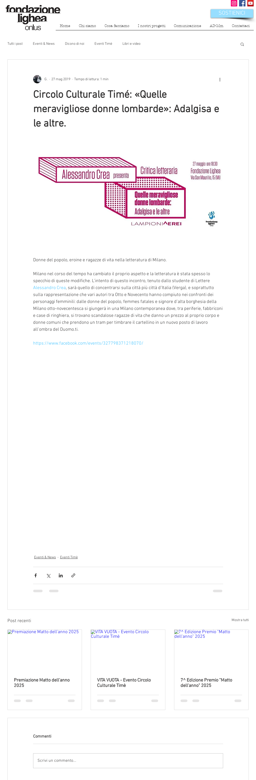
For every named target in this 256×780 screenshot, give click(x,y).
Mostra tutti (240, 620)
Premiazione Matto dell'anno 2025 (42, 683)
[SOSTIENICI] (232, 13)
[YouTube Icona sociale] (250, 3)
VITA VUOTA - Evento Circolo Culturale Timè (124, 683)
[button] (87, 27)
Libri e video (131, 44)
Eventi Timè (103, 44)
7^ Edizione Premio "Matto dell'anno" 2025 (206, 683)
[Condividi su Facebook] (35, 575)
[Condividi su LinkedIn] (60, 575)
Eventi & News (44, 44)
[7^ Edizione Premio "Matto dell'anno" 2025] (211, 650)
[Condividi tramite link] (73, 575)
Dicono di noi (74, 44)
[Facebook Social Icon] (242, 3)
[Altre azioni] (220, 79)
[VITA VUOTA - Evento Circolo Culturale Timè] (128, 650)
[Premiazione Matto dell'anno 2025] (45, 650)
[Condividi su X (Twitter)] (48, 575)
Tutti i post (15, 44)
